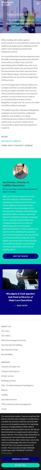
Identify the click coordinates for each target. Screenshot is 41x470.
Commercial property (10, 371)
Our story (5, 331)
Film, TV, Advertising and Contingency (17, 385)
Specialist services (9, 399)
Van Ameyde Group (9, 349)
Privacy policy (6, 453)
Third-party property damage (17, 145)
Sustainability (7, 354)
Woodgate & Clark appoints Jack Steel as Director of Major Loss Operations (20, 297)
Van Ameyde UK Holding (11, 345)
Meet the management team (13, 340)
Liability (4, 395)
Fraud (3, 409)
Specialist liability (11, 141)
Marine (4, 390)
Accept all (20, 465)
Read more (22, 305)
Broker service (7, 376)
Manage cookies (20, 459)
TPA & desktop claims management (16, 404)
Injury (4, 137)
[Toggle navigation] (38, 3)
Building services (8, 380)
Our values (5, 335)
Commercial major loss (10, 366)
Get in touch (20, 256)
